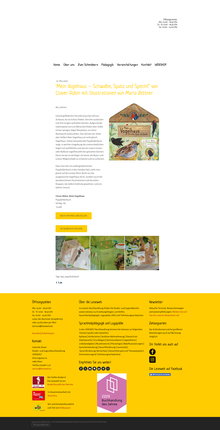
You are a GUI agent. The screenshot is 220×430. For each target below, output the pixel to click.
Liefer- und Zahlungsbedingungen (59, 422)
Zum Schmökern (88, 64)
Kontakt (146, 64)
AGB (43, 422)
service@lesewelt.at (41, 368)
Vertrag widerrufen (41, 425)
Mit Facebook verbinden (160, 374)
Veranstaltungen (127, 64)
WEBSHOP (161, 64)
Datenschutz (78, 422)
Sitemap (102, 422)
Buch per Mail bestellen (73, 216)
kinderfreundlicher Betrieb (60, 384)
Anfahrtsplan (48, 333)
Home (56, 64)
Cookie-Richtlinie (91, 422)
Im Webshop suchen (71, 229)
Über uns (69, 64)
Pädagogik (107, 64)
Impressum (36, 422)
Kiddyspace (65, 408)
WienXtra (52, 395)
